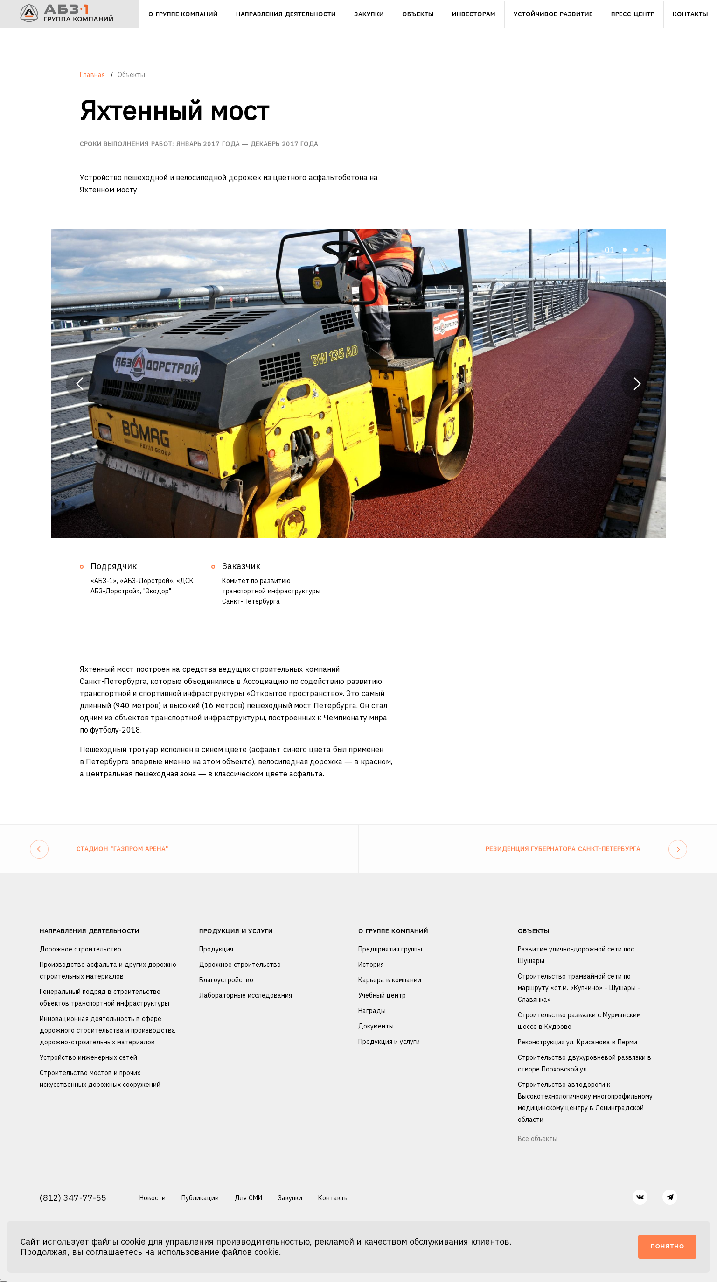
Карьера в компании (389, 980)
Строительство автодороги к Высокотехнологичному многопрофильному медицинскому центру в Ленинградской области (585, 1102)
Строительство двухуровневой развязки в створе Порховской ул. (584, 1063)
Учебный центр (382, 995)
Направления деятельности (89, 931)
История (371, 964)
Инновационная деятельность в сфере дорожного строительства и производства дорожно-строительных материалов (107, 1030)
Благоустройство (226, 980)
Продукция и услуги (236, 931)
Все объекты (537, 1138)
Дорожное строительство (80, 949)
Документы (376, 1026)
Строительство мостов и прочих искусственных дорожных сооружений (100, 1079)
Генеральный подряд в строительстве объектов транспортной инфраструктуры (104, 997)
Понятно (667, 1246)
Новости (152, 1198)
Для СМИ (248, 1198)
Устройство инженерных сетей (88, 1057)
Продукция (216, 949)
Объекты (534, 931)
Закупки (290, 1198)
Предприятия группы (390, 949)
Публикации (200, 1198)
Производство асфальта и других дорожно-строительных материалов (109, 970)
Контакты (333, 1198)
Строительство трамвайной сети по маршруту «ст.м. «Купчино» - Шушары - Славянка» (579, 988)
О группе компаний (393, 931)
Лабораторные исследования (245, 995)
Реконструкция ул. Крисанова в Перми (577, 1042)
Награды (372, 1011)
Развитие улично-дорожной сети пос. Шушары (576, 955)
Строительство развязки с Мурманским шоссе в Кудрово (579, 1021)
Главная (93, 74)
